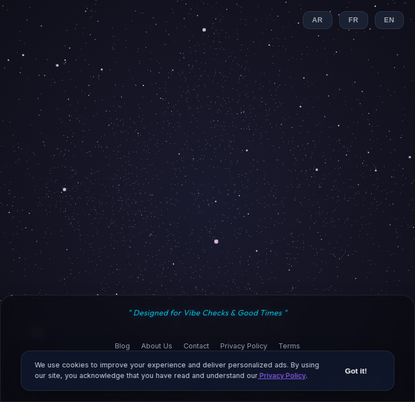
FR (354, 20)
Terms (289, 346)
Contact (196, 346)
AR (317, 20)
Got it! (356, 375)
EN (389, 20)
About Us (156, 346)
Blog (122, 346)
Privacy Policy (243, 346)
